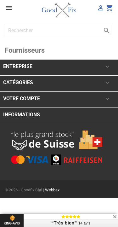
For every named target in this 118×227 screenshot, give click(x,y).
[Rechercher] (59, 30)
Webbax (52, 190)
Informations (21, 115)
